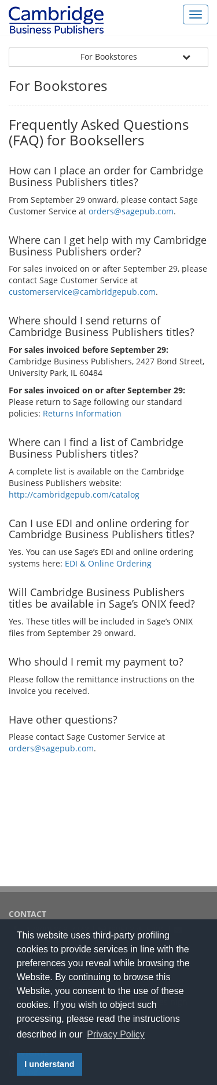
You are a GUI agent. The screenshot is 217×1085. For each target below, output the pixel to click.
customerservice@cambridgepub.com (82, 291)
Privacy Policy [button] (116, 1034)
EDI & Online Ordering (108, 563)
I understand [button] (49, 1064)
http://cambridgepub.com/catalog (74, 494)
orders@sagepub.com (131, 211)
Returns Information (82, 413)
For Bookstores (108, 56)
